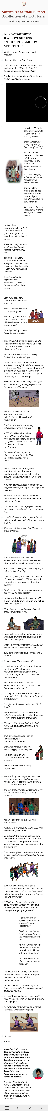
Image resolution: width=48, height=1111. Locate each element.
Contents (6, 1108)
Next (42, 1108)
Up (30, 1108)
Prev (18, 1108)
